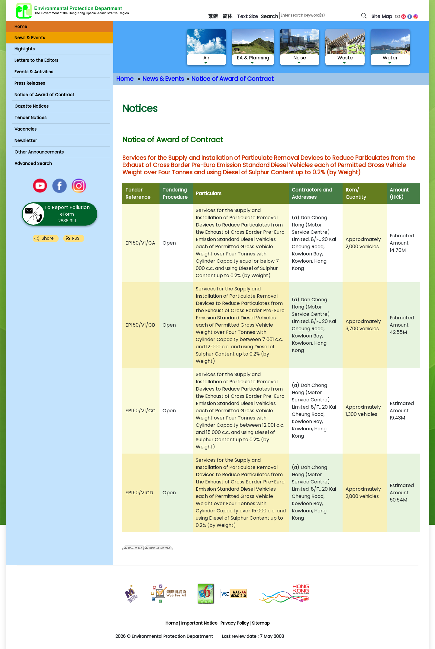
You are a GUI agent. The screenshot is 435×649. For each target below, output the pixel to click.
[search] (364, 15)
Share (48, 238)
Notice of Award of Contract (233, 79)
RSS (75, 238)
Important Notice (199, 623)
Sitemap (261, 623)
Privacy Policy (235, 623)
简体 (227, 16)
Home (125, 79)
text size (247, 16)
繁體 (213, 16)
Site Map (382, 16)
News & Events (163, 79)
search (269, 16)
